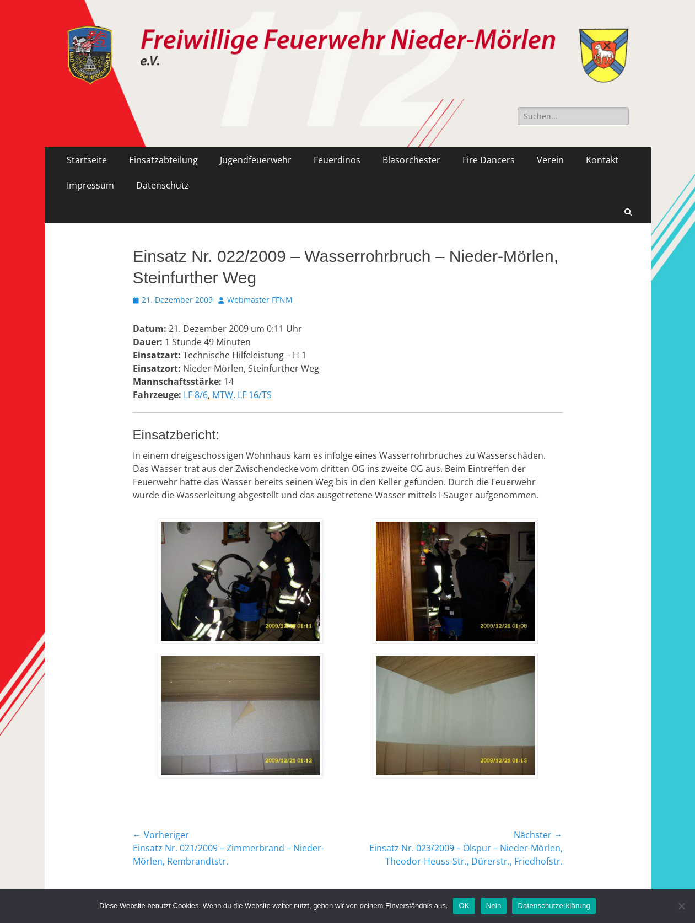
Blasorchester (411, 160)
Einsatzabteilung (163, 160)
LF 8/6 (196, 395)
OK (464, 905)
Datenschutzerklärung (554, 905)
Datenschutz (162, 185)
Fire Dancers (488, 160)
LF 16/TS (255, 395)
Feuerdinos (337, 160)
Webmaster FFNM (260, 299)
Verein (550, 160)
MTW (222, 395)
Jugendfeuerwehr (256, 160)
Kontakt (602, 160)
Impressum (90, 185)
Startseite (87, 160)
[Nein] (681, 905)
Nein (494, 905)
